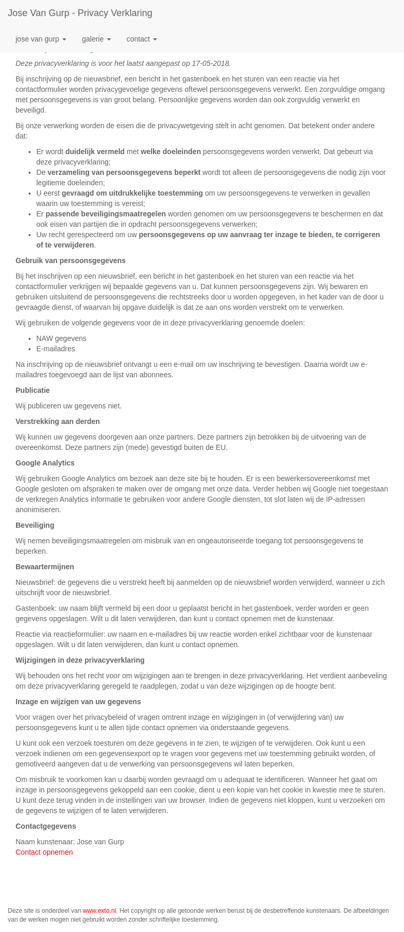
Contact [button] (142, 39)
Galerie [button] (96, 39)
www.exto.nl (99, 910)
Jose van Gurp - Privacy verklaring (80, 13)
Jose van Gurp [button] (41, 39)
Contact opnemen (44, 852)
